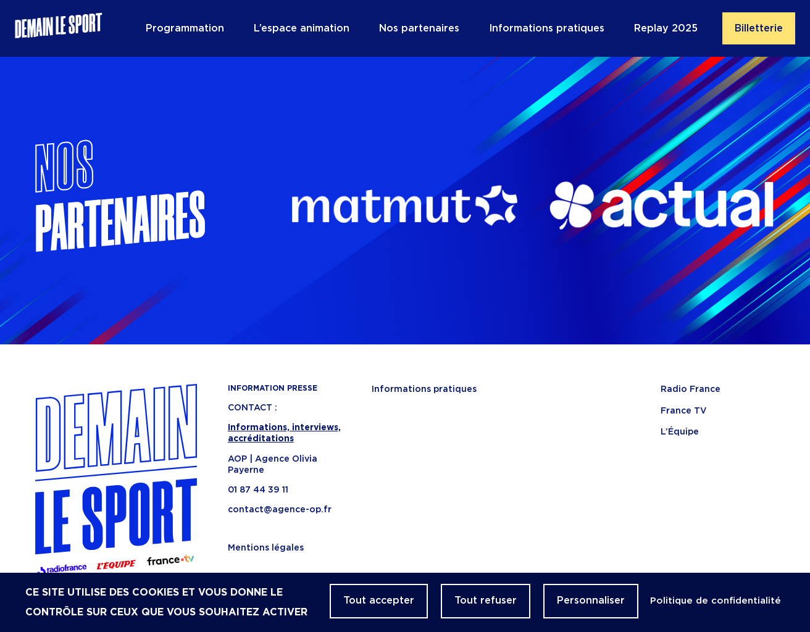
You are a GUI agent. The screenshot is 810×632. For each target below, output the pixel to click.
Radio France (690, 389)
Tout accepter (378, 600)
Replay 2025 (666, 28)
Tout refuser (485, 600)
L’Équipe (680, 432)
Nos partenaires (419, 28)
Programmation (185, 28)
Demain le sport (58, 28)
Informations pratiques (546, 28)
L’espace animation (301, 28)
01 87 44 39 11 (258, 490)
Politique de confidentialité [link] (715, 600)
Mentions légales (266, 548)
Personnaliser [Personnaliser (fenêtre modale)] (591, 600)
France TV (684, 411)
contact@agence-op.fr (280, 509)
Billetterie (759, 28)
